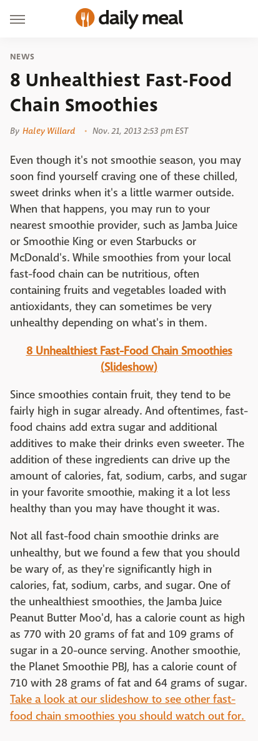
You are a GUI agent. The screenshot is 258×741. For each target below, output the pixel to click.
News (22, 57)
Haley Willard (48, 130)
